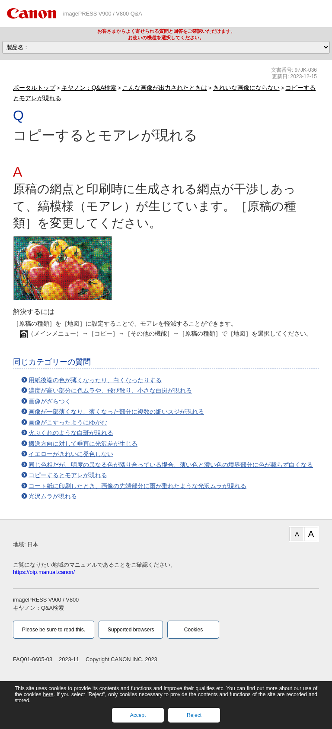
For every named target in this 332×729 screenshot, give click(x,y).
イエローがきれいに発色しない (71, 453)
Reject (194, 715)
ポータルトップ (34, 87)
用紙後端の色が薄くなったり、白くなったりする (95, 380)
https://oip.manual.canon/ (44, 572)
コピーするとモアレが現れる (68, 475)
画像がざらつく (50, 401)
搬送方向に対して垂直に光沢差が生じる (83, 443)
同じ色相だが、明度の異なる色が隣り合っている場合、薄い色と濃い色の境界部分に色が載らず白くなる (171, 464)
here (48, 694)
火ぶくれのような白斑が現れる (71, 432)
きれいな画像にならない (246, 87)
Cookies (193, 630)
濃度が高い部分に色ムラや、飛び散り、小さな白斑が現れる (110, 390)
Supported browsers (131, 630)
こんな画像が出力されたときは (164, 87)
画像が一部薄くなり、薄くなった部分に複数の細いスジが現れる (116, 411)
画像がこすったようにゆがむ (68, 422)
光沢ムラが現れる (53, 496)
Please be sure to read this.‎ (53, 630)
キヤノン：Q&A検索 (89, 87)
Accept (138, 715)
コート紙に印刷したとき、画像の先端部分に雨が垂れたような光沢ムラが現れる (137, 485)
